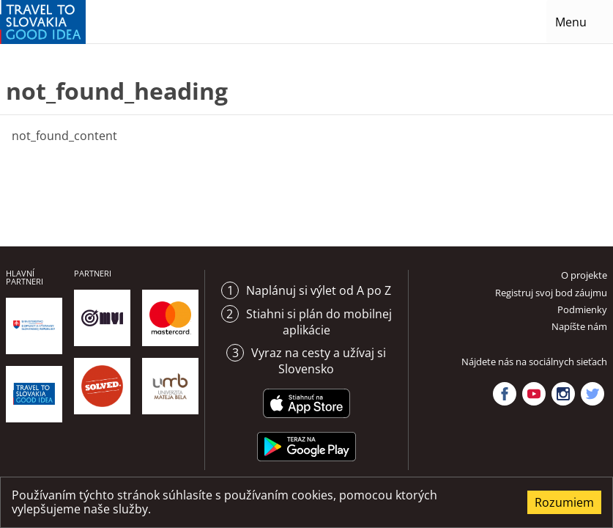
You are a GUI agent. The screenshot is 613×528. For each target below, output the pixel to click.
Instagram (563, 394)
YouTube (534, 394)
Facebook (504, 394)
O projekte (584, 275)
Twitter (592, 394)
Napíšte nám (579, 326)
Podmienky (582, 309)
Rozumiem (564, 502)
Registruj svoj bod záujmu (551, 292)
